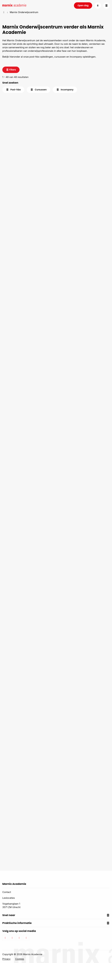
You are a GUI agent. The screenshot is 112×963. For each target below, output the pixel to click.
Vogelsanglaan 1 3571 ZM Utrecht (11, 905)
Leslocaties (8, 897)
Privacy (6, 958)
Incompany (65, 89)
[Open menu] (106, 5)
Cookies (19, 958)
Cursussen (38, 89)
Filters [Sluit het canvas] (11, 69)
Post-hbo (13, 89)
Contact (6, 892)
